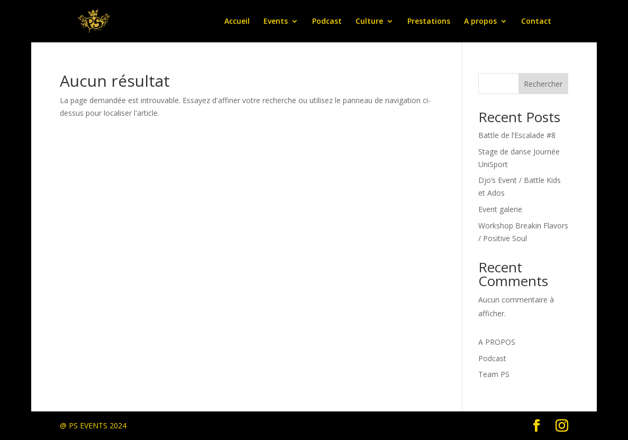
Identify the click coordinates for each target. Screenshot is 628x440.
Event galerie (500, 209)
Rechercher (543, 84)
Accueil (237, 21)
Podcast (327, 21)
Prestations (428, 21)
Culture (369, 21)
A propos (480, 21)
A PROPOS (496, 342)
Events (275, 21)
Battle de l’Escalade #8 (517, 135)
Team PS (493, 374)
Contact (536, 21)
